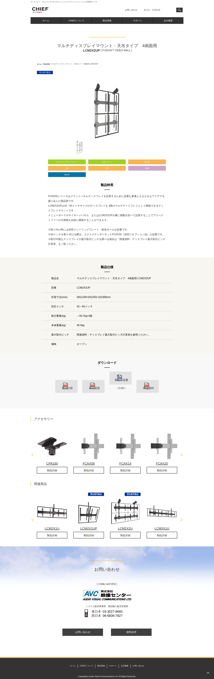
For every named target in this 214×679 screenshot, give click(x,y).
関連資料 (147, 383)
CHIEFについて (76, 20)
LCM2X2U (125, 520)
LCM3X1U (162, 520)
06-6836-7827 (113, 608)
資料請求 (131, 625)
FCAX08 (89, 455)
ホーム (46, 20)
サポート (137, 20)
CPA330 (52, 455)
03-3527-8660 (113, 604)
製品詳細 (52, 462)
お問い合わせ (131, 10)
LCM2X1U (52, 520)
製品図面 (93, 383)
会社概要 (168, 20)
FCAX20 (162, 455)
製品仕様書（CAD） (120, 383)
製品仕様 (66, 383)
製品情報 (107, 20)
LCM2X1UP (88, 520)
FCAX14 (125, 455)
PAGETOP (208, 673)
